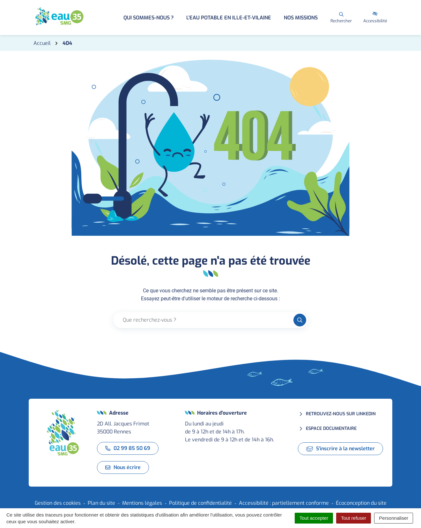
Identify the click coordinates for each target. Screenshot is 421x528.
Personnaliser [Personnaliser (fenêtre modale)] (393, 518)
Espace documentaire (331, 428)
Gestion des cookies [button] (58, 503)
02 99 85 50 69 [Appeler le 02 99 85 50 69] (127, 448)
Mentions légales (142, 503)
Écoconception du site (361, 503)
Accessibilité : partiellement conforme (284, 503)
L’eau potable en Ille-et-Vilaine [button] (228, 17)
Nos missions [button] (301, 17)
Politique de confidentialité (200, 503)
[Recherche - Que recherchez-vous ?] (203, 320)
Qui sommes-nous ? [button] (148, 17)
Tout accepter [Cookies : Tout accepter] (313, 518)
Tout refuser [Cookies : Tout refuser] (353, 518)
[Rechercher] (341, 17)
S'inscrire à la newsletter (340, 448)
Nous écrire (123, 467)
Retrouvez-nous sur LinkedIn (341, 414)
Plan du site (101, 503)
